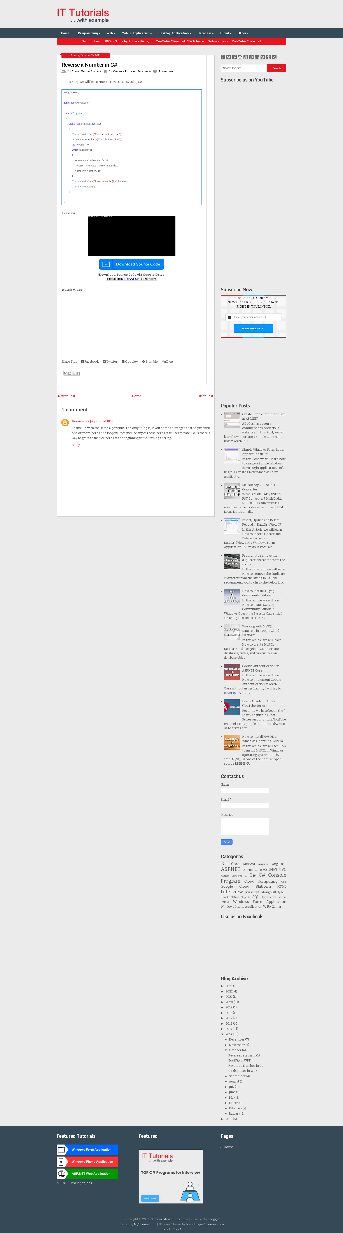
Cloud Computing (261, 881)
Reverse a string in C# (244, 1055)
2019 (229, 1007)
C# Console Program (122, 71)
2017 (229, 1018)
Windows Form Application (259, 901)
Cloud (226, 33)
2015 (229, 1029)
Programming (89, 33)
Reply (76, 445)
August (234, 1081)
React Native (230, 897)
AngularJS (279, 864)
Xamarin (278, 907)
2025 (229, 986)
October (235, 1050)
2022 (229, 991)
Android (249, 864)
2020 (230, 1002)
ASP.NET (230, 869)
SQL (255, 897)
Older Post (205, 396)
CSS (283, 881)
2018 (229, 1013)
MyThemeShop (145, 1224)
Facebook (90, 362)
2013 (229, 1119)
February (236, 1108)
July (232, 1087)
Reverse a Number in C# (89, 64)
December (237, 1039)
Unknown (78, 421)
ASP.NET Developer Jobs (74, 1183)
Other (243, 33)
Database (206, 33)
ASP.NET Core (252, 870)
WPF (267, 906)
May (232, 1098)
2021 (229, 997)
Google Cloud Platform (246, 886)
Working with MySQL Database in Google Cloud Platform (260, 631)
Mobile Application (137, 33)
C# (253, 875)
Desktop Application (175, 33)
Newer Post (66, 396)
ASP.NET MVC (274, 869)
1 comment (166, 71)
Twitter (110, 362)
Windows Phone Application (241, 907)
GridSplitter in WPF (242, 1071)
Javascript (252, 892)
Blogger (214, 1219)
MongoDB (268, 892)
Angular (263, 864)
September (237, 1076)
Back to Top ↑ (171, 1229)
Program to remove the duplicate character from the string (263, 560)
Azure (225, 875)
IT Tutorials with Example (169, 1219)
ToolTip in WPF (239, 1060)
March (234, 1103)
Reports (246, 897)
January (235, 1113)
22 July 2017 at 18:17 (100, 421)
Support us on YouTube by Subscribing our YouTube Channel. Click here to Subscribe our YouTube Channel (171, 41)
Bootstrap (237, 876)
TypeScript (269, 897)
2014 (229, 1034)
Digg (167, 362)
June (232, 1092)
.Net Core (230, 864)
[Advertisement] (206, 14)
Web (111, 33)
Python (281, 892)
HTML (281, 886)
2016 (229, 1023)
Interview (144, 71)
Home (65, 33)
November (237, 1045)
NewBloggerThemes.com (205, 1224)
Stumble (150, 362)
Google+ (130, 362)
